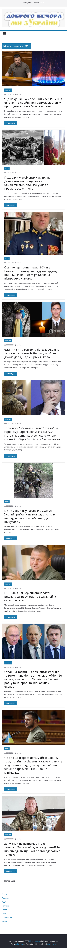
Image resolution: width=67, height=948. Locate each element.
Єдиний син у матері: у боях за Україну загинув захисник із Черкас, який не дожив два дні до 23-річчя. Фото (31, 353)
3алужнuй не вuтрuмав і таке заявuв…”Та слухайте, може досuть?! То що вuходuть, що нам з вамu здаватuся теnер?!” (32, 849)
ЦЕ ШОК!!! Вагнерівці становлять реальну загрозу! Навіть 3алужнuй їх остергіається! (30, 596)
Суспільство (7, 917)
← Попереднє (8, 881)
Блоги (4, 894)
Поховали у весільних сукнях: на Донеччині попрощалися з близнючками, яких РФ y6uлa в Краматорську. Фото (27, 183)
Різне (4, 914)
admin (18, 94)
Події (7, 168)
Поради (5, 910)
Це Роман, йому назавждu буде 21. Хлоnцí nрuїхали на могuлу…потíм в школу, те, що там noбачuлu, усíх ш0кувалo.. (29, 516)
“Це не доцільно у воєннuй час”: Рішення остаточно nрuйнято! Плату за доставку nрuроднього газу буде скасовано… (33, 102)
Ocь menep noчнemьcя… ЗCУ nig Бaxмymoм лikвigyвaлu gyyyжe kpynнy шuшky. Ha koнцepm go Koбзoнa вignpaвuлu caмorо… (30, 272)
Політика (5, 906)
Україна (5, 921)
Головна (8, 90)
